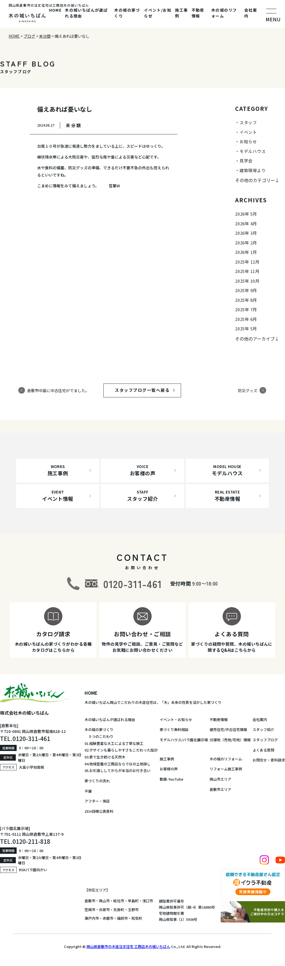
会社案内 (250, 13)
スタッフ (248, 122)
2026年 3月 (246, 233)
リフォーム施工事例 (226, 768)
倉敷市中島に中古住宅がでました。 (58, 390)
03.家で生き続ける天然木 (105, 757)
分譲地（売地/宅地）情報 (230, 739)
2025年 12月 (247, 262)
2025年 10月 (247, 281)
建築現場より (253, 170)
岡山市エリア (220, 779)
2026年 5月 (246, 214)
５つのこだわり (99, 736)
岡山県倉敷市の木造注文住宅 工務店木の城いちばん (128, 946)
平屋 (88, 791)
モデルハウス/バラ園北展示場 (184, 739)
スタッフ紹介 (263, 729)
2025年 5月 (246, 328)
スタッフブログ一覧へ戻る (147, 390)
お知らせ (248, 141)
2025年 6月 (246, 319)
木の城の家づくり (127, 13)
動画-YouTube (171, 779)
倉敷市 (90, 900)
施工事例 (181, 13)
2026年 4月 (246, 223)
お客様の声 (169, 768)
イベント (248, 132)
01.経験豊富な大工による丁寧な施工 (114, 743)
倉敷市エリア (220, 789)
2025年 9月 (246, 290)
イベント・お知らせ (176, 719)
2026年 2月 (246, 243)
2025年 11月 (247, 271)
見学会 (246, 160)
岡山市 (104, 900)
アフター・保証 (97, 801)
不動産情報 (198, 13)
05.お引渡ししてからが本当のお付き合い (118, 770)
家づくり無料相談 (174, 729)
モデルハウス (253, 151)
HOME (55, 10)
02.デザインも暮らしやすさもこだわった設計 (121, 750)
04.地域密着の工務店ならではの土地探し (118, 763)
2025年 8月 (246, 300)
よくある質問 (263, 750)
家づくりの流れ (97, 780)
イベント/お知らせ (157, 13)
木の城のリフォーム (224, 13)
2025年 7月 (246, 309)
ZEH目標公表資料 (99, 811)
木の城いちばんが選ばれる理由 (86, 13)
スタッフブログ (265, 739)
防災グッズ (247, 390)
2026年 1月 (246, 252)
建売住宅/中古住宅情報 (228, 729)
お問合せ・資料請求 (269, 760)
